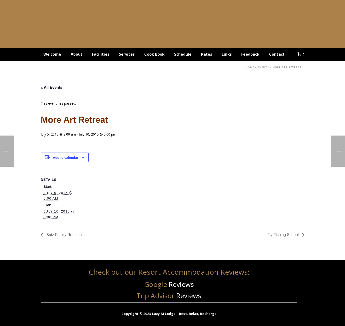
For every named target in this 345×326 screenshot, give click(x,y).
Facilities (100, 54)
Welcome (52, 54)
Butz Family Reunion (63, 235)
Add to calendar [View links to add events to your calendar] (65, 158)
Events (263, 67)
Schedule (182, 54)
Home (250, 67)
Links (227, 54)
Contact (277, 54)
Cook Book (154, 54)
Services (127, 54)
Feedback (250, 54)
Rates (206, 54)
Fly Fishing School (283, 235)
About (76, 54)
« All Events (51, 87)
